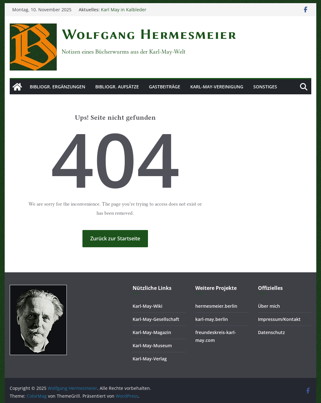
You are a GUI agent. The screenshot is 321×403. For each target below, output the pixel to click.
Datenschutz (271, 332)
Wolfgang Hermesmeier (149, 34)
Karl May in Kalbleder (123, 10)
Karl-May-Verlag (150, 359)
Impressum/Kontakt (279, 319)
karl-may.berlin (211, 319)
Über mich (269, 306)
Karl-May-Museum (152, 345)
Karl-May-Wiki (147, 306)
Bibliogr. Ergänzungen (57, 87)
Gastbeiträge (164, 87)
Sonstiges (265, 87)
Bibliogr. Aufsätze (117, 87)
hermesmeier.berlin (216, 306)
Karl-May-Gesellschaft (156, 319)
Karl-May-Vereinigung (216, 87)
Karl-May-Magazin (152, 332)
